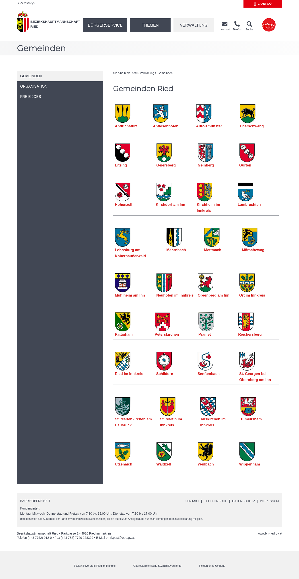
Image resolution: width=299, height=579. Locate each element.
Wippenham (249, 464)
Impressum (269, 501)
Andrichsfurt (126, 126)
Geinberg (206, 165)
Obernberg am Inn (213, 295)
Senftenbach (209, 374)
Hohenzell (123, 204)
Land (263, 3)
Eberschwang (252, 126)
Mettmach (212, 250)
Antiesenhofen (166, 126)
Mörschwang (253, 250)
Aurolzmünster (209, 126)
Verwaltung (194, 25)
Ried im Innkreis (129, 374)
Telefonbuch (215, 501)
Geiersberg (166, 165)
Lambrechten (249, 204)
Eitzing (121, 165)
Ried (134, 73)
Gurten (245, 165)
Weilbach (206, 464)
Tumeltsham (251, 419)
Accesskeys (26, 3)
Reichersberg (250, 334)
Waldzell (163, 464)
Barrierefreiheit (35, 501)
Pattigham (124, 334)
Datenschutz (243, 501)
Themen (150, 25)
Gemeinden (165, 73)
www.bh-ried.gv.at (270, 533)
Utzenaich (123, 464)
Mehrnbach (176, 250)
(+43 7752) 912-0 (40, 537)
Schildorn (164, 374)
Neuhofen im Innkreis (175, 295)
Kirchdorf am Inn (170, 204)
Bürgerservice (105, 25)
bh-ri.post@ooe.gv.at (120, 537)
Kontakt (192, 501)
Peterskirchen (167, 334)
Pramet (204, 334)
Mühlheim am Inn (130, 295)
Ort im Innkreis (252, 295)
